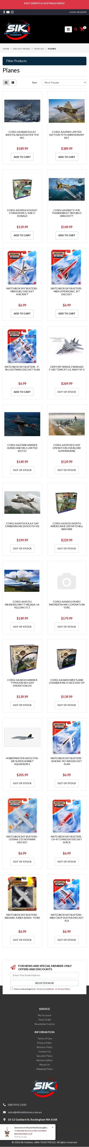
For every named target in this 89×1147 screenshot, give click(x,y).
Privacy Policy (64, 989)
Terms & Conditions (45, 989)
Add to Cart (22, 156)
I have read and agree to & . (40, 988)
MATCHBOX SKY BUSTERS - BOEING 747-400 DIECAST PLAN (67, 761)
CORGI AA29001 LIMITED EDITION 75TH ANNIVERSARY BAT (66, 134)
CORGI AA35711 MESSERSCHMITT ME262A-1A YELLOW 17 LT (22, 604)
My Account (44, 1015)
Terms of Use (44, 1038)
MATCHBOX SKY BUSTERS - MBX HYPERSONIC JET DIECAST (67, 291)
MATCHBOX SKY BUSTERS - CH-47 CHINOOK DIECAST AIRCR (67, 839)
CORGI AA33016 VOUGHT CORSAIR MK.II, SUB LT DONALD (22, 213)
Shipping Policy (44, 1068)
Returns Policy (44, 1047)
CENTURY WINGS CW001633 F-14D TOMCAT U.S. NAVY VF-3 (66, 368)
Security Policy (45, 1055)
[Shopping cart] (81, 29)
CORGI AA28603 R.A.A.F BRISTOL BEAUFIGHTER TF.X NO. (22, 134)
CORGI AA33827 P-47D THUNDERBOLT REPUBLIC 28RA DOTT (67, 213)
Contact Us (44, 1051)
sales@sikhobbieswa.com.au (25, 1112)
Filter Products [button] (16, 61)
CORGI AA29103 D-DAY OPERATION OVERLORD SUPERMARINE (67, 447)
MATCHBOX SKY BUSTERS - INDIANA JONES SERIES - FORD (22, 916)
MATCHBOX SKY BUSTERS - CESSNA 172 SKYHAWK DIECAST (22, 839)
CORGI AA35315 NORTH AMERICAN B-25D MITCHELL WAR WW (66, 526)
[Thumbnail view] (6, 82)
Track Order (44, 1019)
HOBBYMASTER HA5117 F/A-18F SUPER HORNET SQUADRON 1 (22, 761)
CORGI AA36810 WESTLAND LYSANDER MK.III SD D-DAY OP (66, 681)
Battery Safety (45, 1060)
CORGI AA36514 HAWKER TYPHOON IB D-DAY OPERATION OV (22, 682)
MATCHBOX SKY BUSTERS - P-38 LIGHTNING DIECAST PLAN (22, 368)
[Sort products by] (64, 82)
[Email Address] (44, 975)
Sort (34, 82)
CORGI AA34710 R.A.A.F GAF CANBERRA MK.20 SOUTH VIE (22, 525)
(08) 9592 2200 (17, 1104)
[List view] (12, 82)
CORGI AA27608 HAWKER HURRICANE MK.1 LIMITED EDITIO (22, 447)
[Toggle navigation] (68, 29)
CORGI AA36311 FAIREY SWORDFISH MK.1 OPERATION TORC (67, 604)
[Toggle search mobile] (74, 29)
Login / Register (77, 12)
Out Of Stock (66, 391)
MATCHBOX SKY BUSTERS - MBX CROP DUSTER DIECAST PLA (67, 917)
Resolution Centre (45, 1023)
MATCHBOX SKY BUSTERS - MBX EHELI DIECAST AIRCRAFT (22, 291)
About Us (44, 1064)
